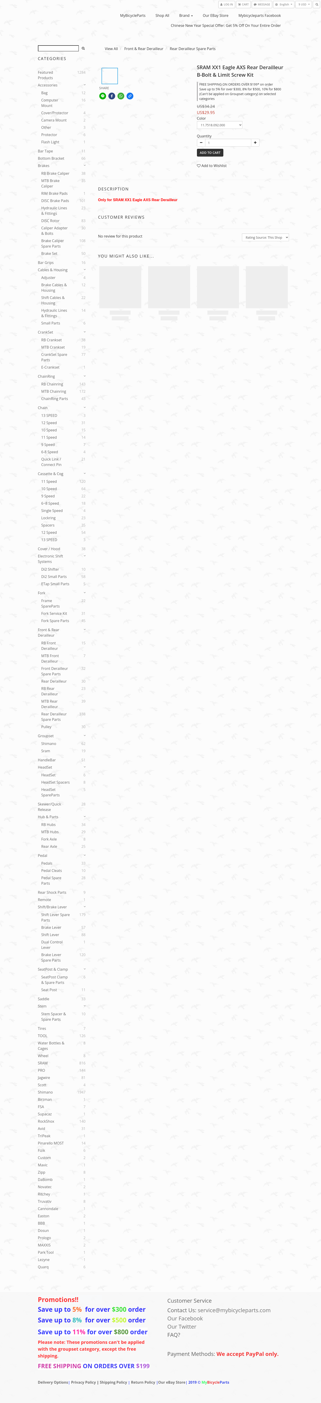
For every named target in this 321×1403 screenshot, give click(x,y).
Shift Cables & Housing (53, 300)
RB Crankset (51, 339)
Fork (41, 592)
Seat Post (49, 989)
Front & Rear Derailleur (48, 632)
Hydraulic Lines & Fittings (54, 210)
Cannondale (48, 1208)
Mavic (43, 1164)
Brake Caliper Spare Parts (52, 243)
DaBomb (45, 1179)
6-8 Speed (49, 451)
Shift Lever (50, 934)
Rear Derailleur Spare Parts (54, 717)
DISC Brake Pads (55, 200)
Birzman (45, 1099)
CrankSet (45, 332)
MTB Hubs (50, 831)
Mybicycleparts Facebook (260, 15)
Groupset (46, 735)
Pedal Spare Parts (51, 880)
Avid (41, 1128)
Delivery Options (53, 1382)
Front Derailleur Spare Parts (54, 671)
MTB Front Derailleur (50, 658)
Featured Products (45, 75)
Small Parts (50, 323)
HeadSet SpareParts (50, 792)
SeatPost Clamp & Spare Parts (54, 980)
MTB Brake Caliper (50, 183)
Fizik (41, 1150)
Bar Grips (46, 262)
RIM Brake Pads (54, 193)
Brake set (49, 253)
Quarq (43, 1266)
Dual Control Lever (52, 945)
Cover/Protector (54, 112)
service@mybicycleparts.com (234, 1310)
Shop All (162, 15)
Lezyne (44, 1259)
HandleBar (47, 759)
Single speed (52, 510)
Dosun (43, 1230)
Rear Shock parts (52, 892)
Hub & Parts (48, 816)
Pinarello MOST (51, 1143)
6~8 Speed (50, 503)
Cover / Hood (49, 548)
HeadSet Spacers (55, 782)
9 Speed (48, 444)
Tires (42, 1028)
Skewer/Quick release (49, 807)
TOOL (42, 1035)
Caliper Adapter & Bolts (54, 230)
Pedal (42, 855)
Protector (49, 134)
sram (45, 750)
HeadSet (45, 767)
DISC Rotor (50, 220)
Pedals (46, 863)
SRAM (43, 1063)
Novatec (45, 1186)
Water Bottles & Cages (51, 1046)
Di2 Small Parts (54, 576)
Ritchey (44, 1194)
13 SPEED (49, 415)
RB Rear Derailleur (49, 691)
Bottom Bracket (51, 158)
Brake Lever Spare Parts (51, 957)
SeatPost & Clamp (53, 969)
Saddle (43, 998)
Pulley (46, 726)
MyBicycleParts (133, 15)
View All (111, 48)
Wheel (43, 1055)
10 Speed (49, 430)
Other (46, 127)
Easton (44, 1215)
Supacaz (45, 1114)
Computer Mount (49, 103)
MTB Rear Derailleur (49, 704)
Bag (44, 92)
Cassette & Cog (50, 473)
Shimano (48, 743)
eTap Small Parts (55, 583)
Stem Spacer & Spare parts (53, 1016)
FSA (41, 1106)
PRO (41, 1070)
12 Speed (49, 422)
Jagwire (44, 1077)
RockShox (46, 1121)
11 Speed (49, 437)
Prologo (44, 1237)
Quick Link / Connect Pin (51, 462)
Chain (43, 407)
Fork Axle (49, 839)
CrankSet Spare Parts (54, 357)
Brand (186, 15)
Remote (44, 899)
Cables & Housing (53, 269)
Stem (42, 1006)
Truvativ (45, 1201)
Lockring (48, 517)
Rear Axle (49, 846)
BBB (41, 1223)
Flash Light (50, 141)
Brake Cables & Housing (54, 287)
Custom (44, 1157)
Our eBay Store (216, 15)
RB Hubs (48, 824)
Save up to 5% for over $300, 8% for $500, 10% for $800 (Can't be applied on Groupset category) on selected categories (240, 94)
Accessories (48, 85)
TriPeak (44, 1135)
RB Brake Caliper (55, 173)
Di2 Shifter (50, 569)
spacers (48, 525)
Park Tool (46, 1252)
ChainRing (46, 376)
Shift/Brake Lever (52, 906)
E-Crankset (50, 367)
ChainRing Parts (54, 398)
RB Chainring (52, 384)
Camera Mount (54, 120)
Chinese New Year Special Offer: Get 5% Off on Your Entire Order (226, 25)
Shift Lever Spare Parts (55, 917)
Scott (42, 1084)
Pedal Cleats (51, 870)
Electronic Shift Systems (50, 559)
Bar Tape (45, 151)
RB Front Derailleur (49, 646)
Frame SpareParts (50, 603)
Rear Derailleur (54, 681)
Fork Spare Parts (55, 620)
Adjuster (48, 277)
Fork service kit (54, 613)
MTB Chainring (53, 391)
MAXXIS (44, 1245)
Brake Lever (51, 927)
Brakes (44, 165)
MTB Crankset (53, 347)
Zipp (41, 1172)
